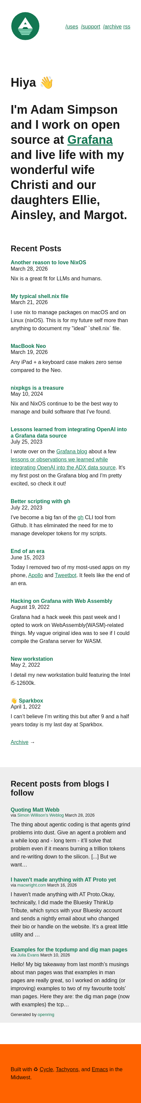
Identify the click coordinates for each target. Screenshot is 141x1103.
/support (90, 26)
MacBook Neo (28, 346)
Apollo (35, 575)
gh (81, 517)
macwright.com (31, 885)
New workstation (32, 659)
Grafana (90, 140)
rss (126, 26)
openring (46, 1014)
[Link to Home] (25, 39)
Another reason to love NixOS (48, 262)
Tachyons (67, 1069)
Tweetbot (65, 575)
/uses (71, 26)
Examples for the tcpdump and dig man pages (69, 949)
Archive (19, 742)
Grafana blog (71, 451)
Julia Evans (28, 954)
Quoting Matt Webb (35, 810)
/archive (112, 26)
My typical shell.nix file (39, 296)
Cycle (46, 1069)
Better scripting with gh (40, 501)
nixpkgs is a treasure (37, 388)
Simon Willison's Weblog (40, 815)
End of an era (27, 551)
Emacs (100, 1069)
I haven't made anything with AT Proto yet (63, 880)
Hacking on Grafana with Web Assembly (61, 601)
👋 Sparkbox (27, 701)
